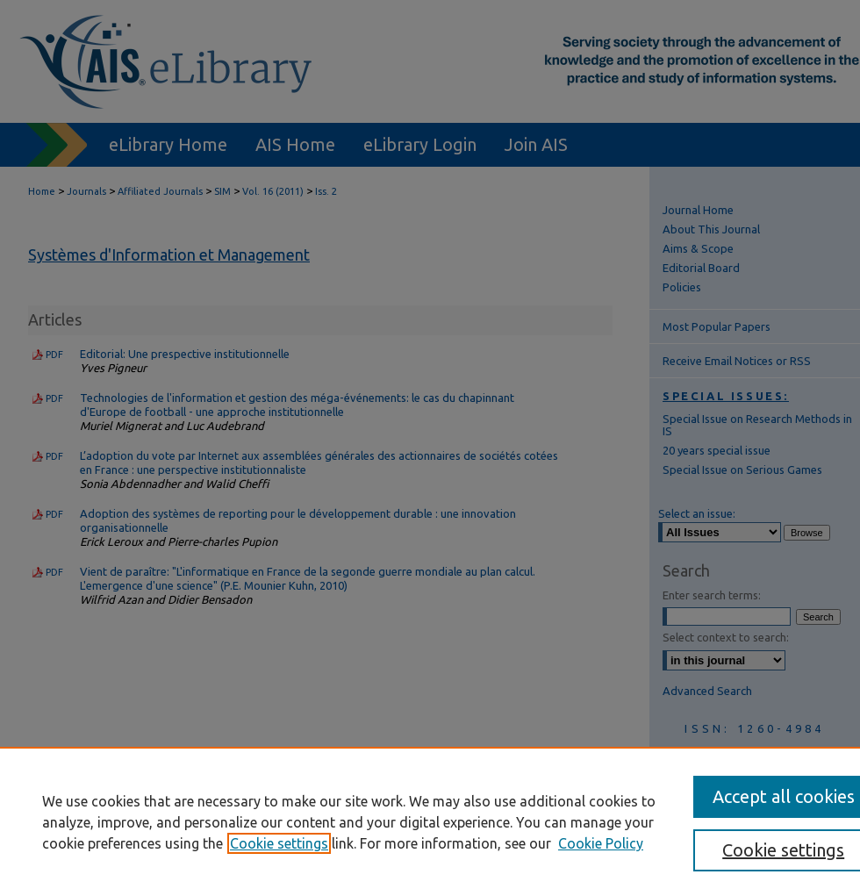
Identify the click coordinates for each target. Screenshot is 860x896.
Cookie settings (279, 843)
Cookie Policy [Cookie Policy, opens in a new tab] (600, 843)
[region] (430, 821)
